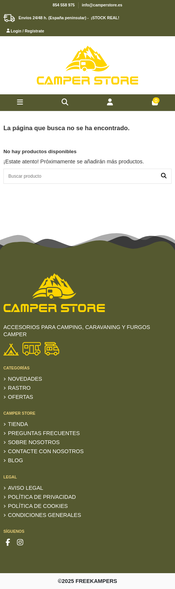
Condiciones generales (44, 515)
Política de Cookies (38, 506)
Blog (15, 460)
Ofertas (20, 397)
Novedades (25, 379)
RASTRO (19, 388)
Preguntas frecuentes (44, 433)
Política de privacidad (42, 497)
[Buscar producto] (163, 176)
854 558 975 (63, 5)
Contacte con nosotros (46, 451)
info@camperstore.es (102, 5)
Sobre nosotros (34, 442)
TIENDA (18, 424)
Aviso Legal (25, 488)
